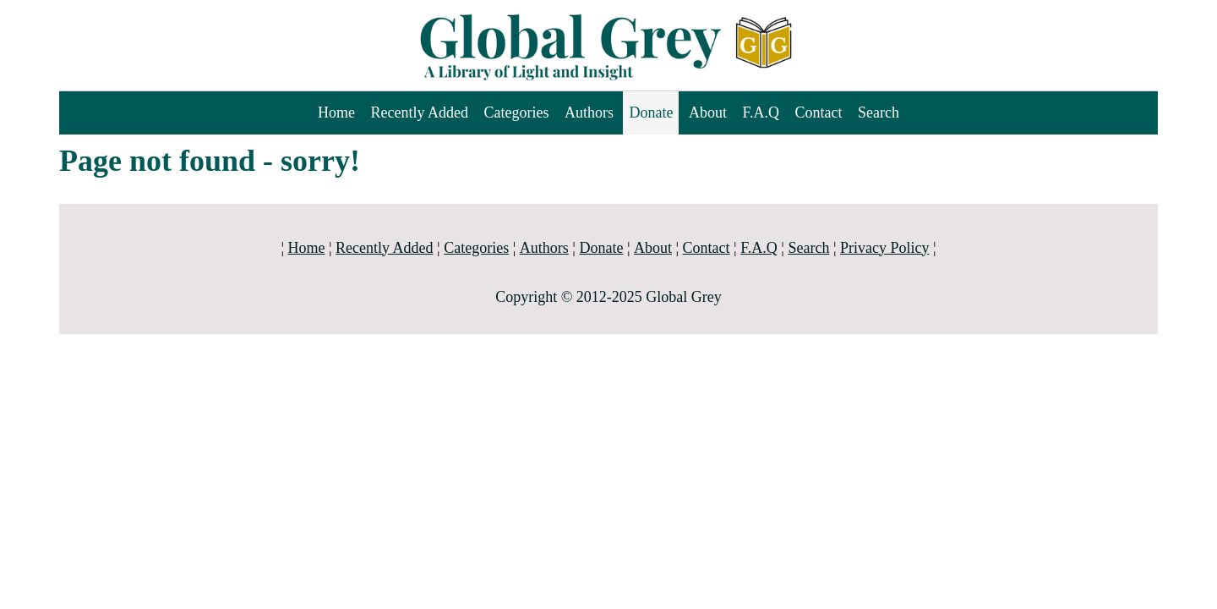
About (708, 112)
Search (878, 112)
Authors (589, 112)
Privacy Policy (885, 247)
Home (336, 112)
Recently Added (418, 112)
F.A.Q (760, 112)
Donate (651, 112)
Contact (819, 112)
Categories (515, 112)
